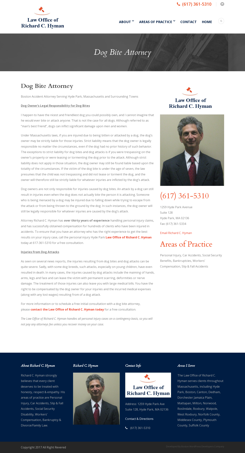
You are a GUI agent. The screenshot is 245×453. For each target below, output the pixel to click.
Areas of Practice (155, 22)
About (125, 22)
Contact (188, 22)
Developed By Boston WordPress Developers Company (195, 446)
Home (207, 22)
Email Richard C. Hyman (176, 233)
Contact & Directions (139, 419)
